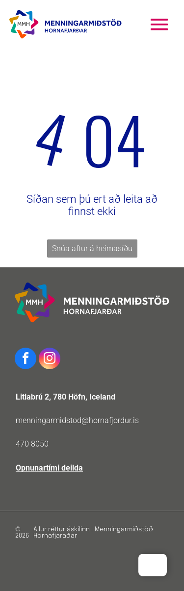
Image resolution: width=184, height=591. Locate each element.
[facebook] (25, 360)
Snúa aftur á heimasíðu (92, 248)
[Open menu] (159, 24)
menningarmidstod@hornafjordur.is (77, 420)
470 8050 (32, 444)
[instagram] (49, 360)
